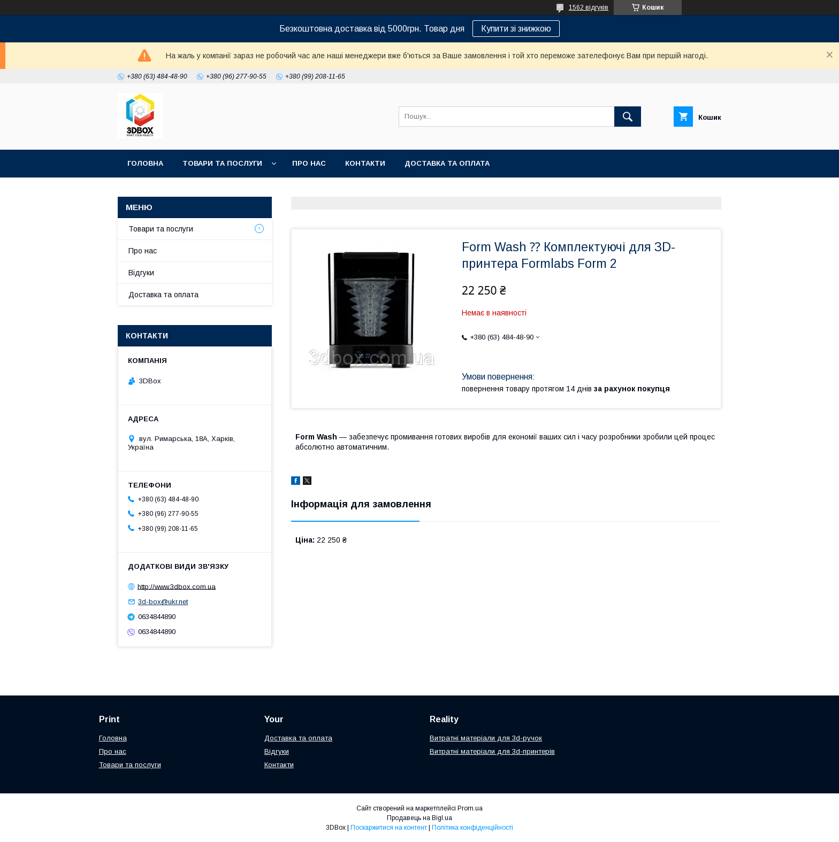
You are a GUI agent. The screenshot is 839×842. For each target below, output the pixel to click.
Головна (145, 163)
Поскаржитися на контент (388, 827)
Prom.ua (470, 808)
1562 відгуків (588, 7)
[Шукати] (627, 116)
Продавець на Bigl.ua (419, 818)
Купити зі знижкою (516, 28)
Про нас (309, 163)
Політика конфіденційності (472, 827)
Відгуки (141, 272)
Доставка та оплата (447, 163)
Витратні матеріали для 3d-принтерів (492, 751)
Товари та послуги (222, 163)
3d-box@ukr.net (163, 602)
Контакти (365, 163)
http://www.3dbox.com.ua (177, 586)
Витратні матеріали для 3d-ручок (486, 738)
